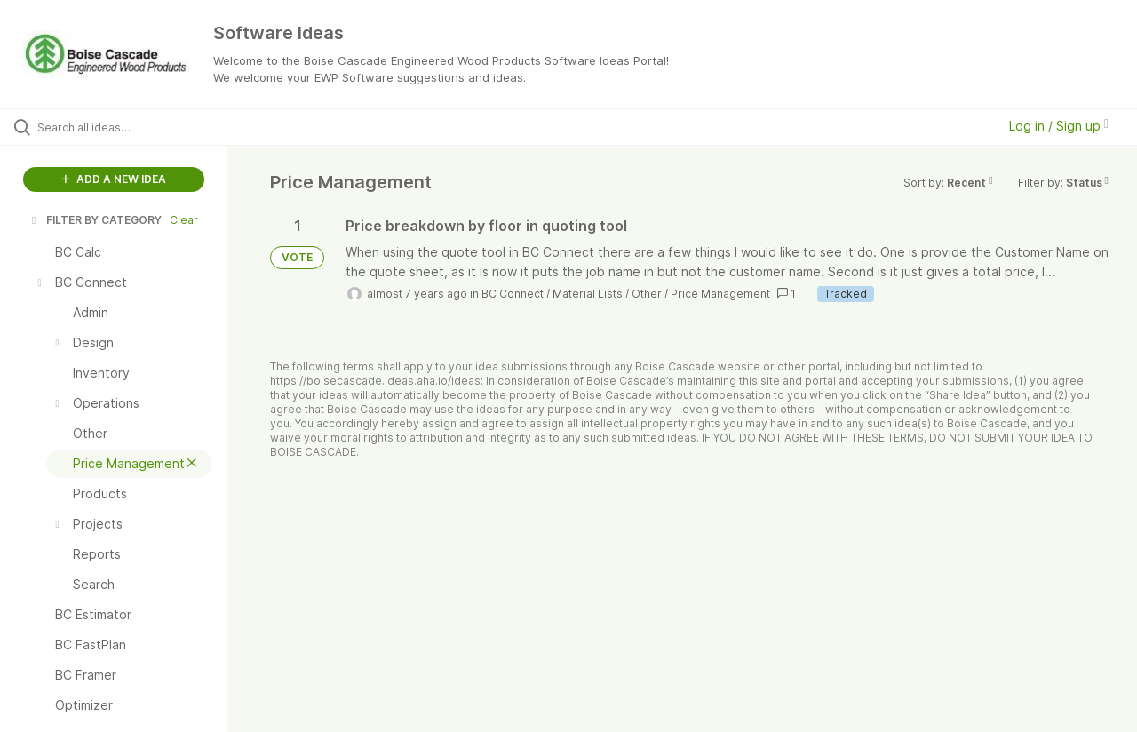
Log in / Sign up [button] (1059, 125)
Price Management (720, 293)
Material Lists (588, 293)
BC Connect (512, 293)
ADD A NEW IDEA (113, 179)
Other (647, 293)
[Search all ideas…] (136, 127)
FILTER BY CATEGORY (95, 220)
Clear (184, 220)
